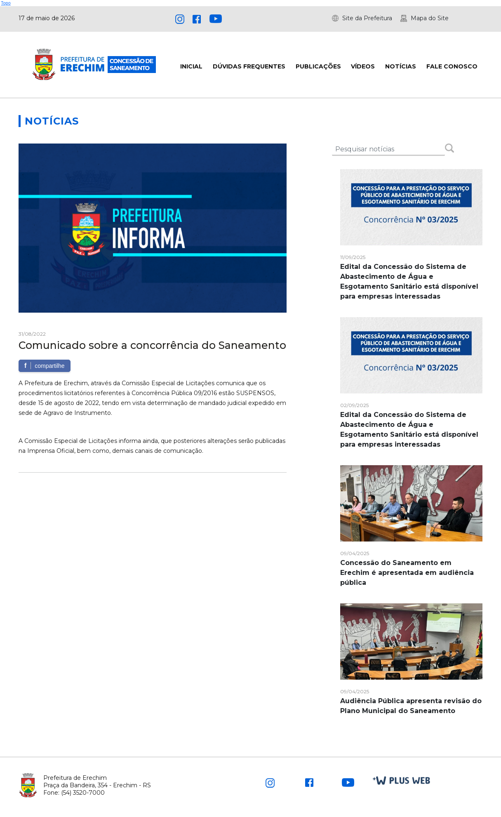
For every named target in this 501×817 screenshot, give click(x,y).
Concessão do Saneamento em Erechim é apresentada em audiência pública (407, 572)
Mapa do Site (430, 18)
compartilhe (44, 365)
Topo (6, 3)
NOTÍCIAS (400, 66)
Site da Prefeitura (367, 18)
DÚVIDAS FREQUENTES (249, 66)
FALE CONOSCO (451, 66)
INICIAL (191, 66)
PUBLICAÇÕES (318, 66)
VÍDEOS (363, 66)
